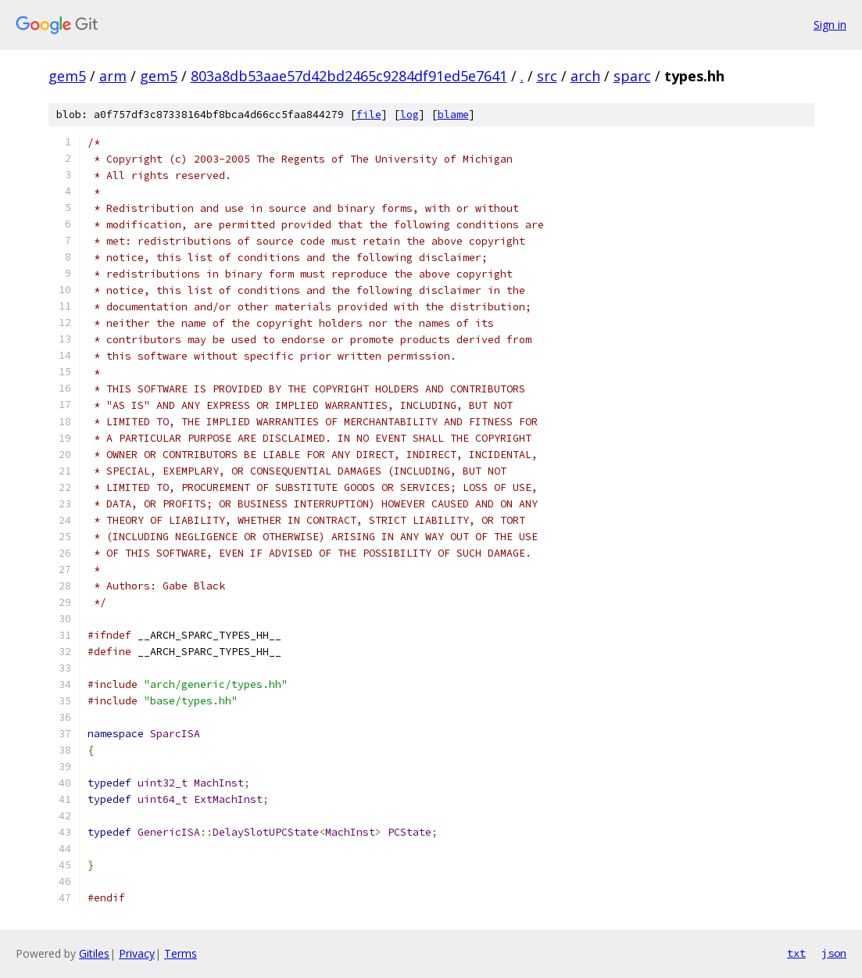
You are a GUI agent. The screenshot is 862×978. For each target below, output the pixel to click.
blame (453, 114)
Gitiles (94, 953)
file (368, 114)
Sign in (830, 24)
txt (796, 953)
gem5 (67, 75)
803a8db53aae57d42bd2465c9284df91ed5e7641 (349, 75)
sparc (632, 75)
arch (585, 75)
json (833, 953)
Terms (180, 953)
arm (113, 75)
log (409, 114)
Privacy (137, 953)
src (547, 75)
